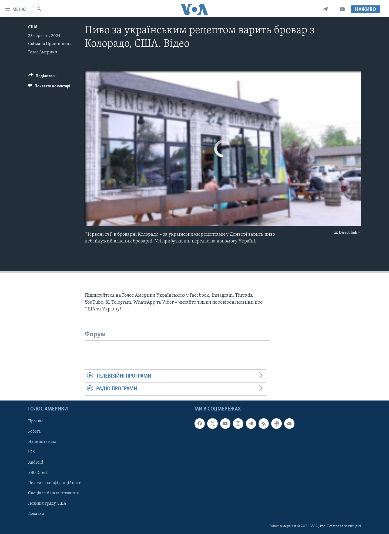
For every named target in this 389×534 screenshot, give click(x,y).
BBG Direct (38, 472)
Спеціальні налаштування (53, 493)
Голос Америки (42, 52)
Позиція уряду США (47, 503)
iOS (31, 452)
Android (35, 462)
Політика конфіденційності (55, 483)
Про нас (35, 421)
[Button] (42, 76)
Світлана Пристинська (50, 44)
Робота (34, 431)
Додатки (36, 514)
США (33, 27)
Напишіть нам (42, 442)
